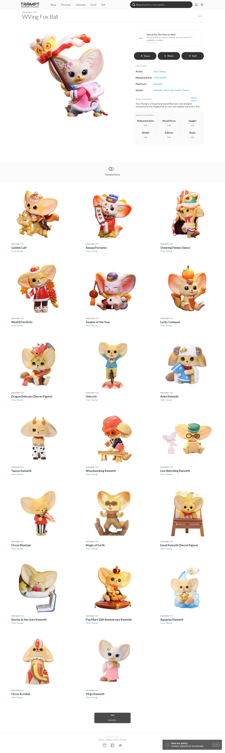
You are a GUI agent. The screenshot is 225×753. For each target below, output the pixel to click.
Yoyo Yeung (17, 251)
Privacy (123, 739)
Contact (108, 739)
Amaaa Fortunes (96, 247)
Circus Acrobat (20, 694)
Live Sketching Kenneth (175, 471)
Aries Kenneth (169, 396)
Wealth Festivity (22, 322)
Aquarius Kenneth (171, 619)
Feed (93, 4)
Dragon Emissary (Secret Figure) (31, 396)
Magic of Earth (95, 545)
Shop (53, 4)
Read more (194, 99)
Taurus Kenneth (21, 471)
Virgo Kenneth (95, 694)
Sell (103, 4)
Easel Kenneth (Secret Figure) (179, 545)
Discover (66, 4)
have (145, 56)
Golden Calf (19, 247)
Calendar (81, 4)
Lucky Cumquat (170, 322)
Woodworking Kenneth (101, 471)
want (169, 56)
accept (216, 744)
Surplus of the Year (98, 322)
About (101, 739)
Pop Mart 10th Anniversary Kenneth (109, 619)
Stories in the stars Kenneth (29, 619)
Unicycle (91, 396)
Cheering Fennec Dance (175, 247)
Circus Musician (21, 545)
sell (193, 56)
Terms (116, 739)
